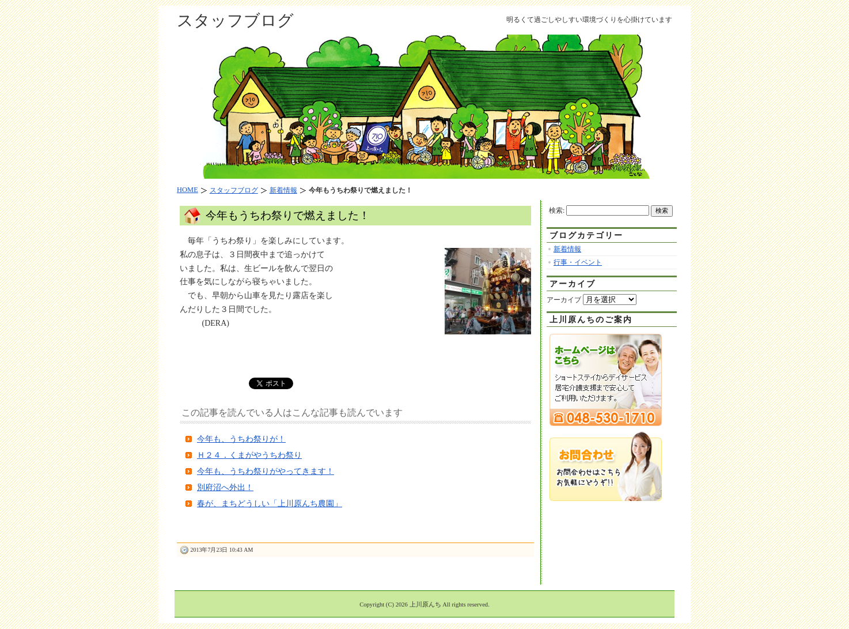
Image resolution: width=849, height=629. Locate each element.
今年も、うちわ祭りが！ (241, 439)
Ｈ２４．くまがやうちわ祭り (249, 455)
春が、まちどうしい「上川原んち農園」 (269, 503)
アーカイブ (564, 300)
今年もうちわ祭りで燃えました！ (288, 215)
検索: (556, 210)
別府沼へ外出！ (225, 487)
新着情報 (567, 249)
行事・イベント (578, 262)
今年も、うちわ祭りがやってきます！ (265, 471)
